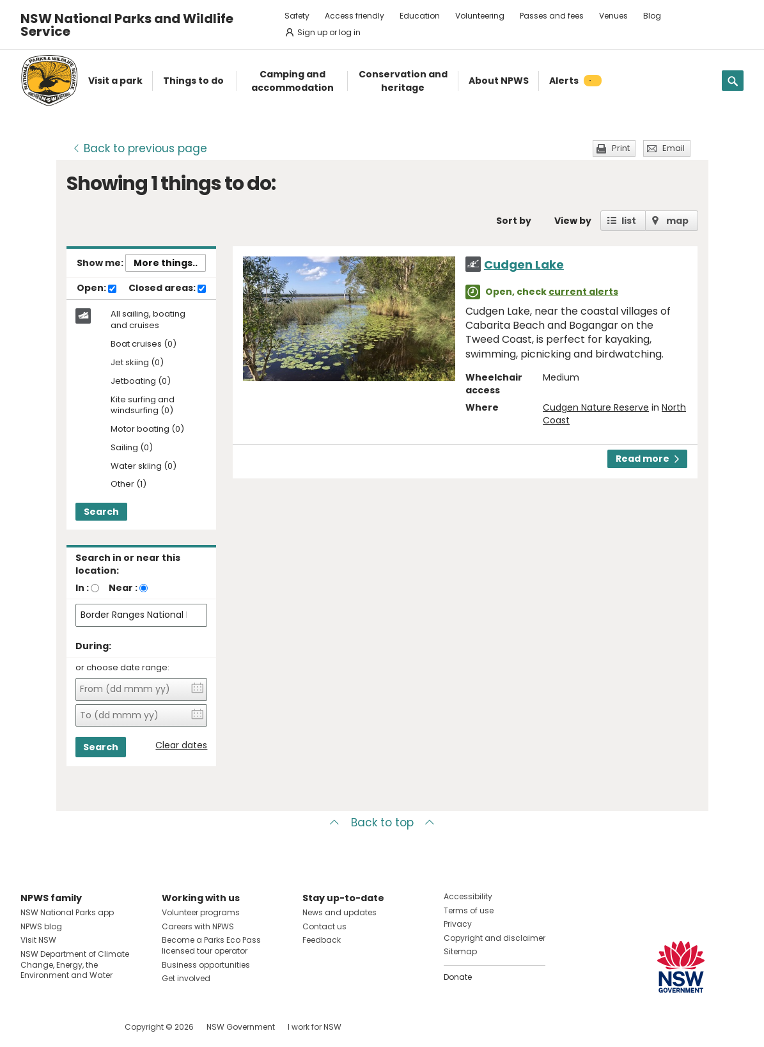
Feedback (321, 939)
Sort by (513, 220)
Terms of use (469, 910)
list (628, 220)
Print (621, 148)
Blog (652, 15)
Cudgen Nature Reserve (596, 407)
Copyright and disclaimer (494, 938)
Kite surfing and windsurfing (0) (143, 405)
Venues (613, 15)
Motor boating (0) (147, 429)
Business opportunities (206, 964)
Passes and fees (552, 15)
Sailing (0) (132, 448)
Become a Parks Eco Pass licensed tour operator (211, 945)
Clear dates (181, 745)
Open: (96, 288)
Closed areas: (167, 288)
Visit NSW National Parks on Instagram (60, 1027)
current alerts (583, 291)
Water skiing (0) (143, 466)
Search (101, 511)
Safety (297, 15)
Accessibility (468, 896)
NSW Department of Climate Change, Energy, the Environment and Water (74, 965)
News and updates (339, 912)
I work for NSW (314, 1026)
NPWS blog (41, 926)
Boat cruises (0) (143, 344)
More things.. (166, 262)
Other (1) (128, 484)
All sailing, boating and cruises (148, 319)
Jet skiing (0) (137, 363)
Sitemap (460, 951)
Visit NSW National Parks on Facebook (32, 1027)
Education (420, 15)
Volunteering (479, 15)
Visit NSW (38, 939)
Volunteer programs (201, 912)
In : (82, 587)
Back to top (382, 822)
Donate (458, 977)
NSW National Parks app (67, 912)
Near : (123, 587)
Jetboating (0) (141, 381)
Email (673, 148)
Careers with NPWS (198, 926)
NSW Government (241, 1026)
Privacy (458, 923)
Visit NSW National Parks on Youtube (87, 1027)
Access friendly (354, 15)
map (677, 220)
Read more (647, 458)
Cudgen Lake (524, 264)
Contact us (324, 926)
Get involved (186, 978)
